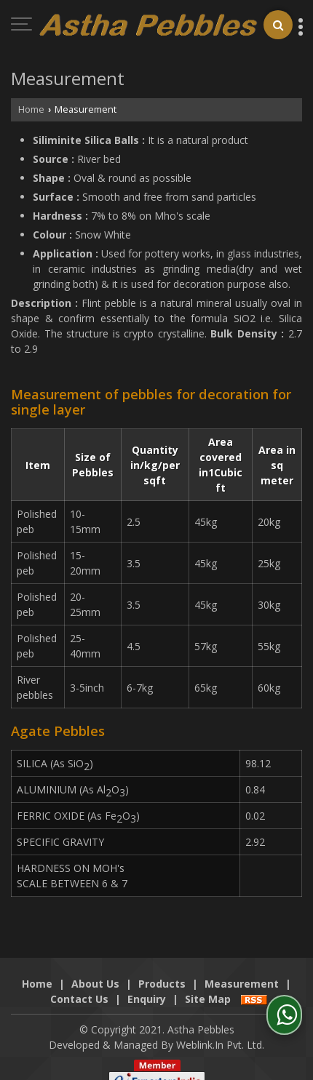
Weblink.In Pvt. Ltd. (220, 1029)
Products (162, 968)
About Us (95, 968)
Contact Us (79, 984)
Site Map (208, 984)
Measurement (242, 968)
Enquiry (146, 984)
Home (31, 109)
